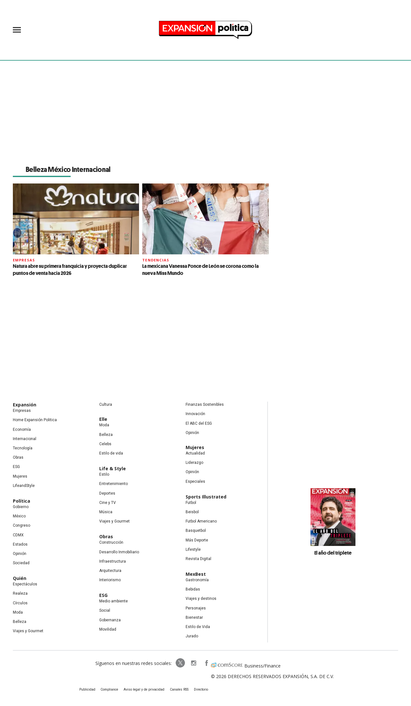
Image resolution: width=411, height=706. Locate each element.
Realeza (20, 593)
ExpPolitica (179, 663)
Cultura (105, 404)
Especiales (195, 481)
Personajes (196, 608)
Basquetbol (196, 530)
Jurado (192, 636)
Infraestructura (112, 561)
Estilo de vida (111, 453)
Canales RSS (179, 689)
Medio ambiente (113, 601)
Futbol (191, 502)
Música (105, 512)
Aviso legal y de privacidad (144, 689)
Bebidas (193, 589)
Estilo (104, 474)
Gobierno (21, 507)
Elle (103, 419)
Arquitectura (110, 570)
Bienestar (194, 617)
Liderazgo (194, 462)
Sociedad (21, 563)
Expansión (24, 405)
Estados (20, 544)
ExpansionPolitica (205, 663)
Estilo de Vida (198, 627)
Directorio (200, 689)
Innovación (195, 414)
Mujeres (20, 476)
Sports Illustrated (206, 497)
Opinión (19, 553)
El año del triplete (333, 552)
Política (21, 501)
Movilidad (107, 629)
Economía (22, 429)
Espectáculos (25, 584)
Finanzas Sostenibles (205, 404)
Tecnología (22, 448)
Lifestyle (193, 549)
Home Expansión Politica (35, 420)
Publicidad (89, 689)
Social (104, 610)
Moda (18, 612)
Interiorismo (110, 580)
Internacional (24, 439)
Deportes (107, 493)
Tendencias (155, 260)
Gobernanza (110, 620)
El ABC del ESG (199, 423)
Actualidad (195, 453)
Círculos (20, 603)
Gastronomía (197, 580)
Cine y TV (107, 502)
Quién (19, 578)
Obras (18, 457)
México (19, 516)
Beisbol (192, 512)
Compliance (111, 689)
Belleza (19, 621)
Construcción (111, 542)
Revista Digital (198, 559)
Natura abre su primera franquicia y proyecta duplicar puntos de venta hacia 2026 (70, 269)
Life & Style (112, 468)
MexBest (196, 574)
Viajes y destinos (201, 598)
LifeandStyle (24, 485)
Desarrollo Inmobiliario (119, 552)
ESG (16, 466)
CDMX (18, 535)
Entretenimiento (113, 483)
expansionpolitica (192, 663)
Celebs (105, 444)
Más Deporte (197, 540)
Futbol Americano (201, 521)
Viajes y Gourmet (28, 631)
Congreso (21, 525)
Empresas (24, 260)
